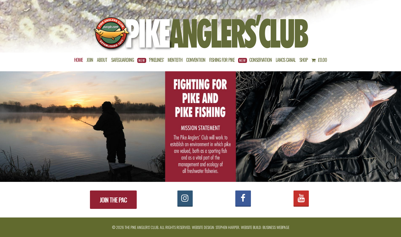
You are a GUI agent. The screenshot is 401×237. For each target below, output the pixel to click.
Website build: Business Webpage (265, 227)
